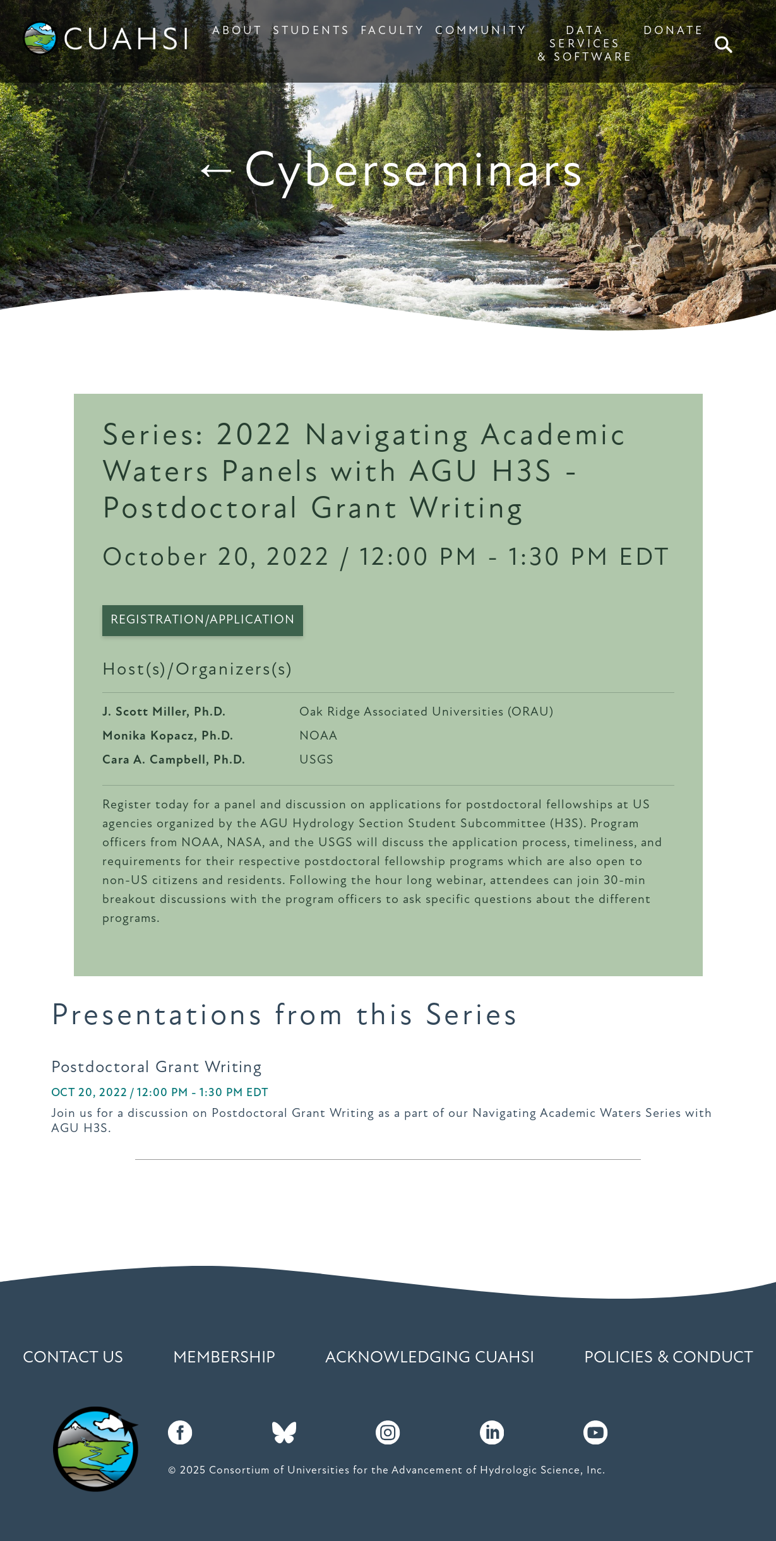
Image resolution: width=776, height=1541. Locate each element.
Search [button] (725, 44)
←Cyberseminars (388, 173)
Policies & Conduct (668, 1358)
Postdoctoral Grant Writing (156, 1068)
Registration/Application (202, 620)
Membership (224, 1358)
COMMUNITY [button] (481, 31)
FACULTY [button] (393, 31)
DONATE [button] (673, 31)
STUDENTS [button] (311, 31)
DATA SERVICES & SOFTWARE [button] (585, 44)
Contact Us (73, 1358)
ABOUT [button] (237, 31)
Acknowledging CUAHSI (429, 1358)
